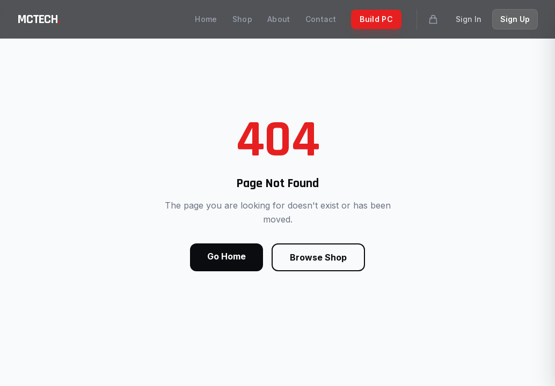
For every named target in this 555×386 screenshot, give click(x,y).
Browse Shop (318, 257)
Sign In (468, 19)
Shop (242, 19)
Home (206, 19)
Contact (320, 19)
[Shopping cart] (433, 19)
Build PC (376, 19)
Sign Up (515, 19)
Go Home (226, 256)
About (278, 19)
